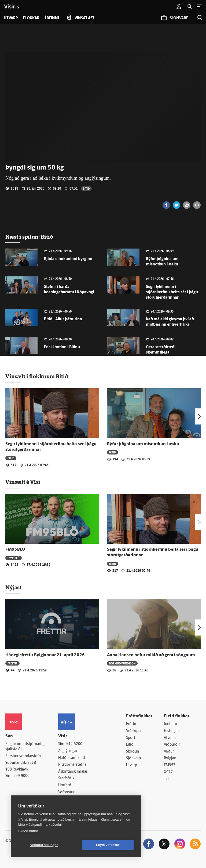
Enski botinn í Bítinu (62, 347)
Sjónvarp (133, 758)
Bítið (86, 188)
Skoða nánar (28, 831)
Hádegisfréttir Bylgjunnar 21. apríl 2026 (45, 655)
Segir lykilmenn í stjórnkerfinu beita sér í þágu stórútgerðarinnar (172, 292)
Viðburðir (172, 745)
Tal (166, 779)
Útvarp (131, 765)
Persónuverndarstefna (24, 756)
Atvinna (170, 738)
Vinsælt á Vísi (22, 482)
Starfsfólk (66, 778)
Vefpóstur (66, 792)
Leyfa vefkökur (108, 845)
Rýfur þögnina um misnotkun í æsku (143, 444)
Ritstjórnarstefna (72, 765)
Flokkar (31, 18)
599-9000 (21, 776)
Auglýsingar (68, 751)
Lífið (130, 745)
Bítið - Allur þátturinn (63, 319)
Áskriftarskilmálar (72, 772)
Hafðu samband (71, 758)
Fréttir (12, 663)
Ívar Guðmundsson (122, 663)
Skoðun (132, 752)
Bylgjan (170, 758)
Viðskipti (133, 731)
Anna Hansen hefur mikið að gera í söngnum (151, 655)
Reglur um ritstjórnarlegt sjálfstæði (26, 746)
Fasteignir (172, 731)
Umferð (64, 785)
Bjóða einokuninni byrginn (68, 259)
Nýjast (13, 587)
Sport (130, 738)
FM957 (169, 765)
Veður (169, 752)
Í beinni (52, 18)
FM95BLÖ (15, 549)
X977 (168, 772)
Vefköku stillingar (44, 845)
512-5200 (74, 744)
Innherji (170, 724)
